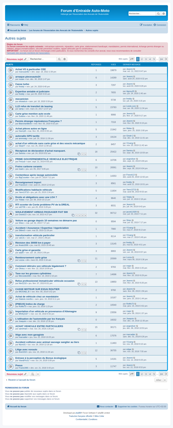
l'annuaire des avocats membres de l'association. (28, 53)
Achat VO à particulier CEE (30, 69)
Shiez (21, 223)
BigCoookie (24, 177)
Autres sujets (15, 38)
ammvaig (23, 138)
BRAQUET (23, 314)
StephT (22, 146)
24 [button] (161, 59)
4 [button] (150, 59)
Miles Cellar (99, 416)
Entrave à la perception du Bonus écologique (41, 358)
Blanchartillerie (25, 123)
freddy (21, 86)
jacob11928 (131, 212)
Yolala (21, 200)
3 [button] (146, 59)
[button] (131, 59)
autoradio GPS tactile (27, 136)
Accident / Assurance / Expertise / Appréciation (42, 228)
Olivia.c (22, 268)
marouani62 (24, 72)
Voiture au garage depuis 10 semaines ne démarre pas (46, 220)
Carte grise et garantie (27, 250)
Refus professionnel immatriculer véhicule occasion (44, 280)
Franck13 (130, 175)
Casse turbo (22, 84)
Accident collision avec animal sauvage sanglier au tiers (47, 342)
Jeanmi (129, 69)
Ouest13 (22, 214)
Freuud (22, 161)
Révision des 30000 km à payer (32, 242)
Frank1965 (23, 368)
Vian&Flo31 (24, 360)
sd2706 (22, 207)
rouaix (21, 79)
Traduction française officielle (80, 416)
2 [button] (141, 59)
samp (21, 109)
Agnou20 (130, 91)
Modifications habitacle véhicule (33, 189)
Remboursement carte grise (31, 257)
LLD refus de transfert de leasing (34, 106)
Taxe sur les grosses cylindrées (33, 273)
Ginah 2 (129, 136)
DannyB (22, 131)
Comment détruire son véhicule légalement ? (40, 266)
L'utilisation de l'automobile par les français (40, 318)
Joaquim (22, 321)
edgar (128, 349)
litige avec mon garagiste (29, 334)
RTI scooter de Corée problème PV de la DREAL (42, 204)
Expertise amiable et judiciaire (32, 91)
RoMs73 (22, 306)
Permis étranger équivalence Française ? (38, 121)
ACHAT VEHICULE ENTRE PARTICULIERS (39, 326)
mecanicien (21, 99)
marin (21, 169)
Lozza (21, 260)
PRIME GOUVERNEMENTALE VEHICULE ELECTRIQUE (46, 159)
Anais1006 (23, 245)
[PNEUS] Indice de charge (30, 304)
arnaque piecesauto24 (27, 76)
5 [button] (154, 59)
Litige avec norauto (26, 349)
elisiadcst (23, 101)
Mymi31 (22, 344)
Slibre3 (22, 230)
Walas (129, 128)
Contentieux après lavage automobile (36, 175)
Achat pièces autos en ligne (31, 128)
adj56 (21, 252)
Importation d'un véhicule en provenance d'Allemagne (45, 311)
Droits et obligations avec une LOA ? (36, 197)
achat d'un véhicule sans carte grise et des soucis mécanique (50, 143)
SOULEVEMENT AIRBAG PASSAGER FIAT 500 (41, 212)
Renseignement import (28, 182)
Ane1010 (23, 352)
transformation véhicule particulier (35, 235)
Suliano (22, 116)
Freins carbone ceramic (28, 166)
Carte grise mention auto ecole (32, 113)
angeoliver (131, 159)
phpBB (78, 413)
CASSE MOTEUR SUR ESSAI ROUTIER (37, 289)
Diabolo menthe (26, 299)
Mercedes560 (25, 276)
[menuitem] (24, 25)
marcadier (23, 337)
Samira (22, 153)
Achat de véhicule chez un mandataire (37, 296)
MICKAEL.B (24, 292)
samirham (23, 329)
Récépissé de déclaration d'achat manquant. (40, 150)
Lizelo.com (131, 106)
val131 (22, 238)
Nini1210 (23, 283)
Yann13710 (24, 192)
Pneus (19, 365)
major (128, 266)
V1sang (129, 143)
